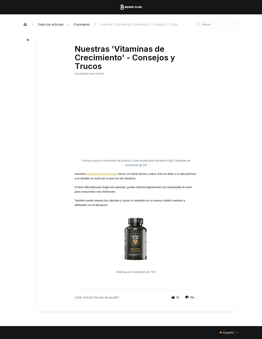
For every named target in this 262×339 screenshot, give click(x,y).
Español (229, 332)
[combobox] (217, 24)
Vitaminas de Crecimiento (102, 173)
